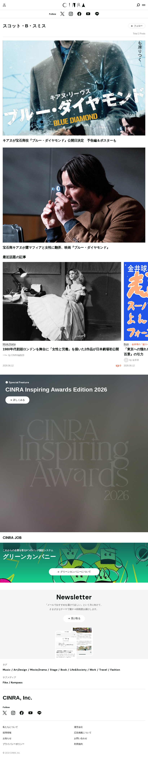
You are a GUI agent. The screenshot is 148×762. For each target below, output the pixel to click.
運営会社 (78, 727)
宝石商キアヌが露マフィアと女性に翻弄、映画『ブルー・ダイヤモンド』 (56, 247)
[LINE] (97, 14)
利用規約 (78, 744)
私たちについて (10, 727)
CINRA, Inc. (17, 698)
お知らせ (7, 738)
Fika (5, 682)
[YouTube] (88, 14)
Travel (103, 669)
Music (6, 669)
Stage (54, 669)
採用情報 (7, 732)
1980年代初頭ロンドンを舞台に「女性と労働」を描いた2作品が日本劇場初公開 (61, 349)
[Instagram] (71, 14)
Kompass (17, 682)
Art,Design (20, 669)
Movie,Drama (38, 669)
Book (64, 669)
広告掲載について (82, 732)
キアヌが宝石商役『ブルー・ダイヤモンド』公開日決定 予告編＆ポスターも (59, 140)
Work (93, 669)
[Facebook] (79, 14)
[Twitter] (62, 14)
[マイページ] (4, 5)
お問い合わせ (80, 738)
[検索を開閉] (138, 5)
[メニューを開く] (143, 5)
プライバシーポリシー (13, 744)
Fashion (115, 669)
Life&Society (78, 669)
